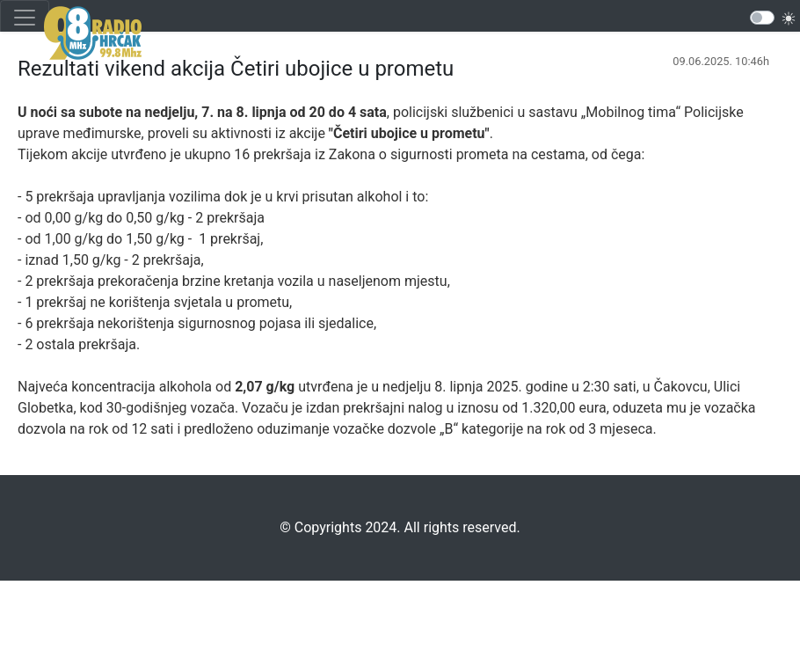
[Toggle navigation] (24, 17)
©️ (285, 527)
